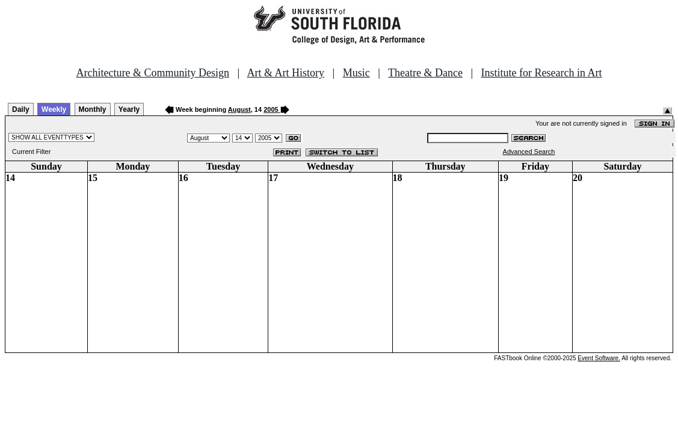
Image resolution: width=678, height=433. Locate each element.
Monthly (92, 109)
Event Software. (599, 358)
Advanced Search (529, 151)
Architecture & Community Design (152, 73)
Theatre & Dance (425, 73)
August (239, 109)
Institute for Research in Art (541, 73)
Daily (20, 109)
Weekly (54, 109)
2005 (270, 109)
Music (356, 73)
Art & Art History (286, 73)
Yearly (129, 109)
